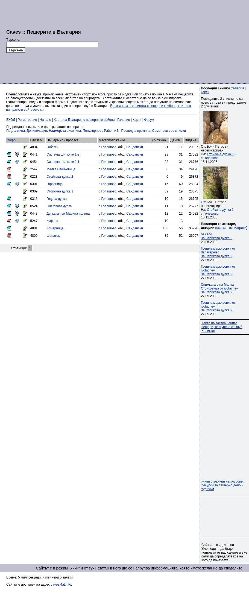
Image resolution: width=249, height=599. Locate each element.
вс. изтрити (237, 228)
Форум (149, 120)
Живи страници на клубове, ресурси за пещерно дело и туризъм (222, 485)
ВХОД (10, 120)
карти (205, 92)
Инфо (11, 140)
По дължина (15, 131)
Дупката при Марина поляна (68, 213)
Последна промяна (135, 131)
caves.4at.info (61, 584)
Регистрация (27, 120)
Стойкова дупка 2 (59, 177)
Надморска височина (65, 131)
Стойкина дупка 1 (59, 191)
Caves (13, 32)
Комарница (54, 228)
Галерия (123, 120)
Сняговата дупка (59, 206)
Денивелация (37, 131)
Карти (137, 120)
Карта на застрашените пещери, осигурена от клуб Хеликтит (221, 327)
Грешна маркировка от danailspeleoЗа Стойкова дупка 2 (218, 252)
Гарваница (54, 184)
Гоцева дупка (56, 199)
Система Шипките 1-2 (63, 154)
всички (221, 228)
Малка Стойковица (60, 169)
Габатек (52, 147)
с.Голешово (107, 147)
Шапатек (53, 236)
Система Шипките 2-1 (63, 162)
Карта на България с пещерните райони (84, 120)
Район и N (111, 131)
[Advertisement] (168, 41)
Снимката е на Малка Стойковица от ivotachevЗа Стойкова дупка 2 (219, 288)
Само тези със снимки (169, 131)
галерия (238, 88)
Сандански (134, 147)
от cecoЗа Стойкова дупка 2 (216, 236)
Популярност (92, 131)
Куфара (52, 221)
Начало (45, 120)
